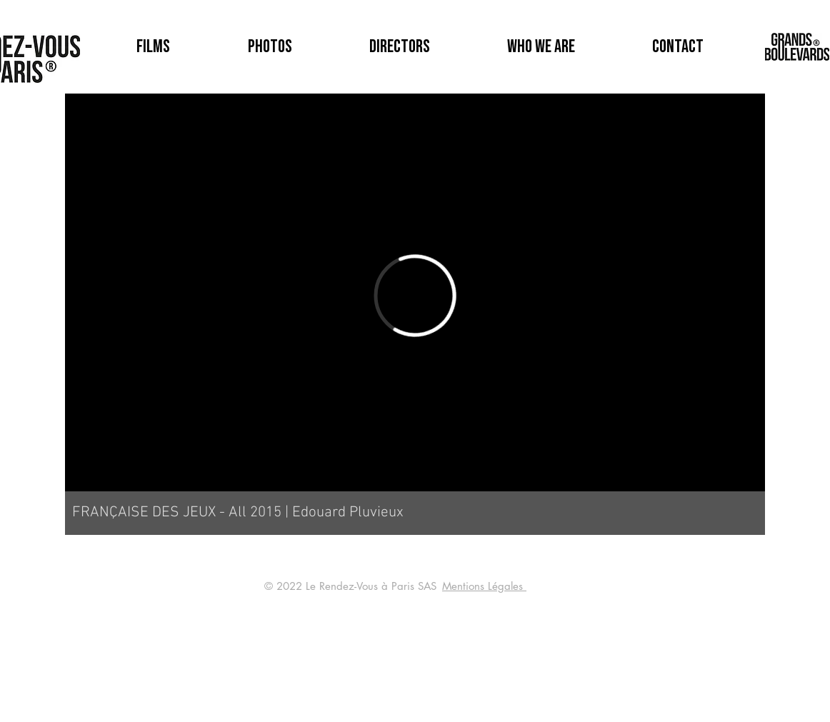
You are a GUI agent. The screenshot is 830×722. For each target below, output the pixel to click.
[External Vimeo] (415, 296)
